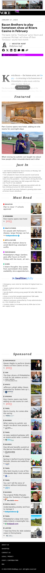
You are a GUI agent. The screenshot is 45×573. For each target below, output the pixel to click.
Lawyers (8, 528)
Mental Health (10, 504)
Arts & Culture (10, 240)
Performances (10, 55)
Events (17, 12)
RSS (3, 564)
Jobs (6, 372)
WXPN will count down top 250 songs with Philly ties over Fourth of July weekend (21, 182)
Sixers (7, 264)
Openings (8, 396)
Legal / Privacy (7, 556)
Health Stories (10, 228)
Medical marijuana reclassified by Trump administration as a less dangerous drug (22, 301)
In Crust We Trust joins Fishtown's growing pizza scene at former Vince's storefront (22, 190)
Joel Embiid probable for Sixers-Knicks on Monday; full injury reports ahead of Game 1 (22, 171)
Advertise (5, 549)
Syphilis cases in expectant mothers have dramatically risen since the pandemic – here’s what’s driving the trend (22, 178)
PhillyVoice (5, 12)
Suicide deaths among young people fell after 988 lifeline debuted (22, 293)
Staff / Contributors (10, 560)
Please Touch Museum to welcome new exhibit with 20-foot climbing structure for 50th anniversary (22, 186)
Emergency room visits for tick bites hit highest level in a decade (22, 285)
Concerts (21, 55)
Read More (22, 87)
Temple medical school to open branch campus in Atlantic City (20, 289)
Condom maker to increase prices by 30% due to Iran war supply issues (21, 305)
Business (8, 420)
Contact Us (6, 552)
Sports (7, 384)
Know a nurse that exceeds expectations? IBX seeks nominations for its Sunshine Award (21, 297)
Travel (7, 408)
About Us (5, 545)
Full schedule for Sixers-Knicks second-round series (21, 175)
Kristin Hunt (19, 43)
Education (8, 204)
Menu (41, 13)
